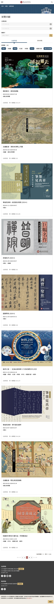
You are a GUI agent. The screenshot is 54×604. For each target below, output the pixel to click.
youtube (7, 576)
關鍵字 (3, 32)
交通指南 (21, 569)
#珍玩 (32, 48)
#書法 (3, 48)
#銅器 (26, 48)
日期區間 (3, 21)
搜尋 (51, 35)
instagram (5, 576)
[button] (48, 2)
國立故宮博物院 (25, 2)
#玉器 (20, 48)
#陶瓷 (15, 48)
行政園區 (17, 570)
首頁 (2, 6)
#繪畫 (9, 48)
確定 (50, 602)
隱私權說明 (29, 598)
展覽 (6, 6)
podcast (10, 576)
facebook (2, 576)
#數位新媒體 (47, 48)
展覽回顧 (11, 6)
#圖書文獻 (39, 48)
